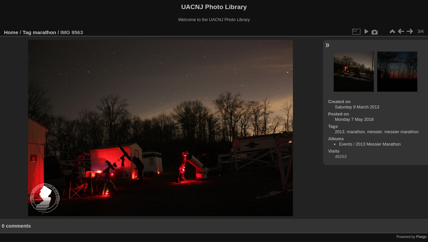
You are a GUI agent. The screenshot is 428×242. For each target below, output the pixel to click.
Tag (27, 32)
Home (11, 32)
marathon (44, 32)
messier (374, 131)
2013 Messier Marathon (378, 144)
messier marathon (401, 131)
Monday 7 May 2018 (354, 119)
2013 (339, 131)
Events (345, 144)
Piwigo (421, 237)
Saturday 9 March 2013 (357, 106)
